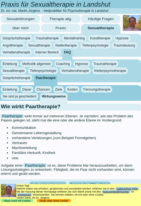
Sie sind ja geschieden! (19, 96)
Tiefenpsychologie (95, 45)
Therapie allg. (60, 19)
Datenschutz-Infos (127, 188)
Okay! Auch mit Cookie (17, 200)
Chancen (43, 89)
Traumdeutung (124, 45)
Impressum (24, 194)
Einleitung (10, 64)
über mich (20, 28)
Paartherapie (46, 78)
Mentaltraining (74, 38)
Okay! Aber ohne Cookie (54, 200)
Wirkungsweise (54, 96)
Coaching (63, 64)
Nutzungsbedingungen (116, 191)
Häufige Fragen (101, 19)
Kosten (72, 89)
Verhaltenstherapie (16, 52)
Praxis (60, 28)
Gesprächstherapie (16, 38)
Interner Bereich (47, 52)
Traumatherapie (47, 38)
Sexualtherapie (101, 28)
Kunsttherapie (100, 38)
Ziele (58, 89)
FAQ (67, 52)
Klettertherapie (66, 45)
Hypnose (121, 38)
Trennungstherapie (96, 89)
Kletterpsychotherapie (110, 71)
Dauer (26, 89)
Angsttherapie (13, 45)
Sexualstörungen (21, 19)
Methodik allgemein (36, 64)
